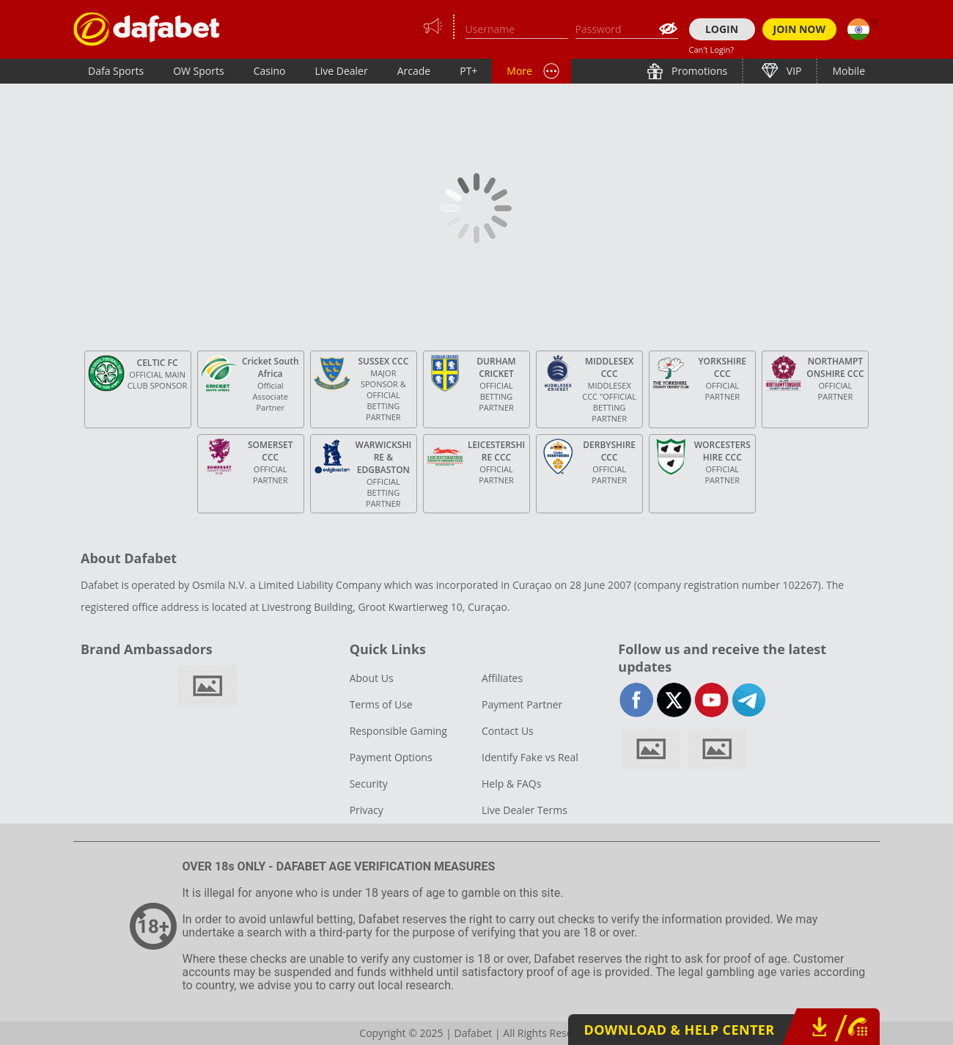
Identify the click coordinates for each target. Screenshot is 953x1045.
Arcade (414, 71)
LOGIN (721, 29)
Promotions (698, 71)
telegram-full (749, 700)
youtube (711, 700)
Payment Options (391, 757)
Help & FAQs (511, 784)
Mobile (848, 71)
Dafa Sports (116, 71)
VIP (792, 71)
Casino (270, 71)
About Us (372, 678)
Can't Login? (712, 49)
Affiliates (502, 678)
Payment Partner (522, 704)
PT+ (468, 71)
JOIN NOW (799, 29)
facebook (636, 700)
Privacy (366, 810)
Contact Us (508, 731)
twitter (674, 700)
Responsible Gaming (398, 731)
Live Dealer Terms (524, 810)
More (519, 71)
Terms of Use (381, 704)
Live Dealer (340, 71)
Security (369, 784)
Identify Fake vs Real (530, 757)
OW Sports (198, 71)
